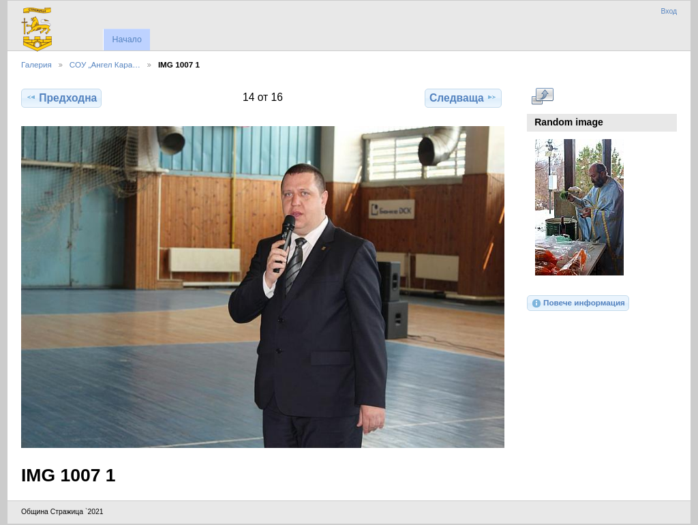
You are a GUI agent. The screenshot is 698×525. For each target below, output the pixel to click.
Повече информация (578, 303)
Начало (126, 39)
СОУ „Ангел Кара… (105, 64)
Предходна (61, 97)
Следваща (463, 97)
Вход (669, 11)
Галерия (36, 64)
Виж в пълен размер (542, 96)
